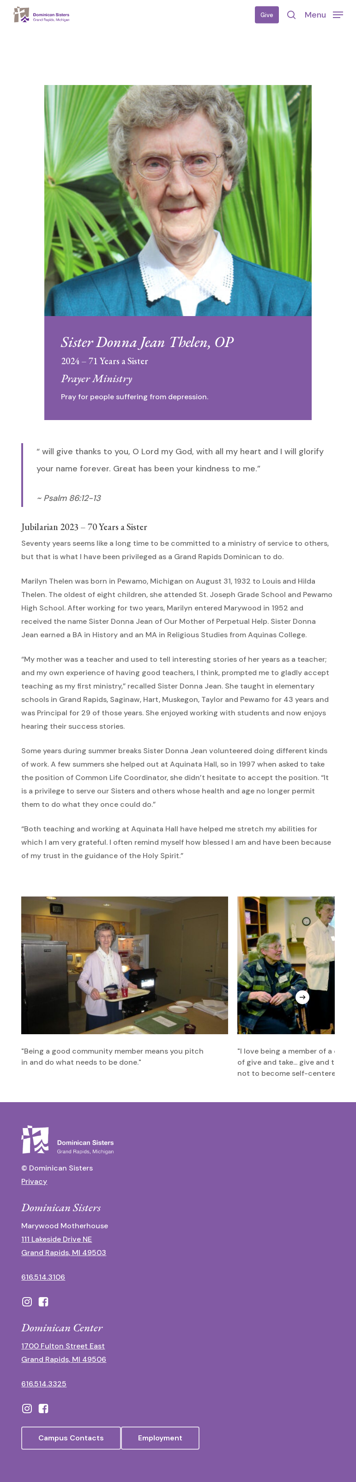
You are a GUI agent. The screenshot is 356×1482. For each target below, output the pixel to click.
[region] (177, 988)
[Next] (302, 997)
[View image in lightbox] (124, 982)
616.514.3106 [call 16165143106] (43, 1277)
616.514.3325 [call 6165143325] (43, 1384)
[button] (324, 14)
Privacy (34, 1181)
